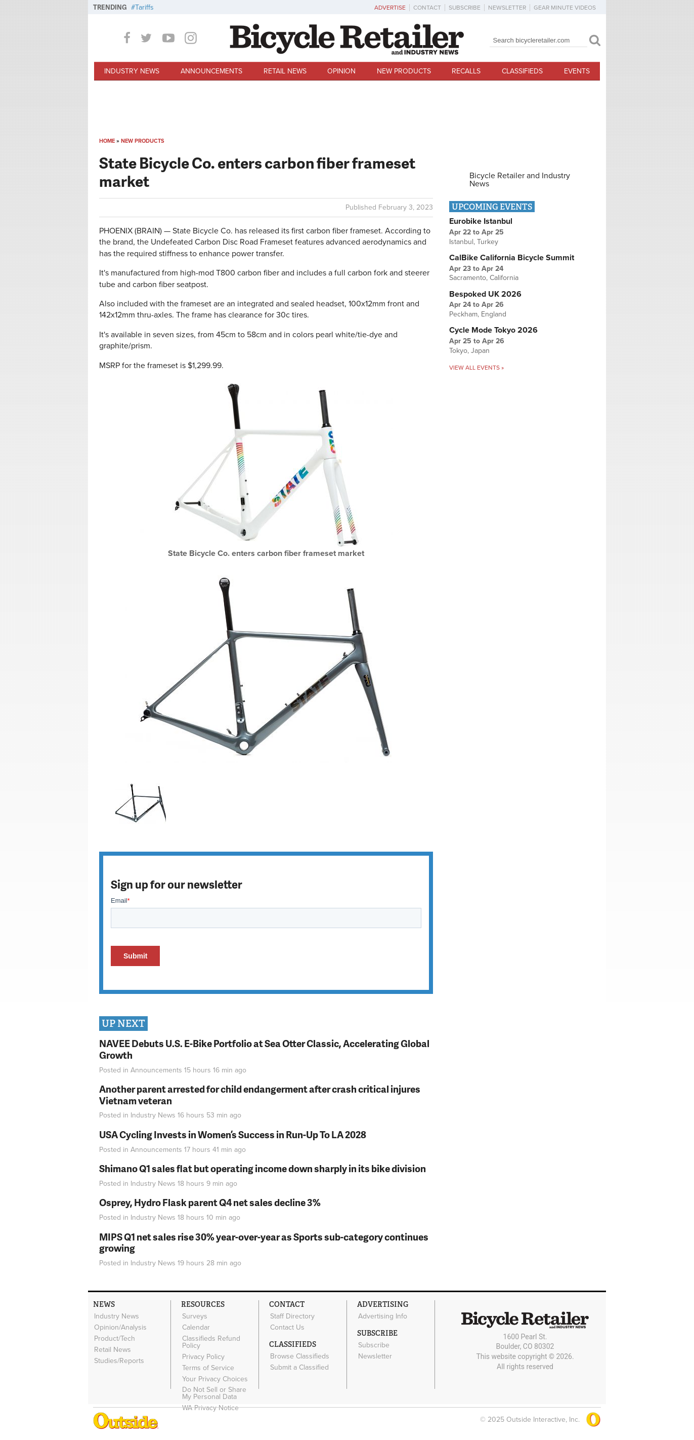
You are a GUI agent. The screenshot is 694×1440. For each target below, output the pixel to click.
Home (107, 141)
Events (577, 71)
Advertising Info (382, 1316)
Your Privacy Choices (214, 1376)
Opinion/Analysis (120, 1327)
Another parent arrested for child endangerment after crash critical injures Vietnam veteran (259, 1094)
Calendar (195, 1327)
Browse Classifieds (299, 1355)
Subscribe (465, 7)
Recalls (466, 71)
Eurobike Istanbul (480, 221)
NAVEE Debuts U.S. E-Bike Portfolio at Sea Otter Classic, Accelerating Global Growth (264, 1049)
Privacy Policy (203, 1355)
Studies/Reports (119, 1358)
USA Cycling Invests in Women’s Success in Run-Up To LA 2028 (232, 1134)
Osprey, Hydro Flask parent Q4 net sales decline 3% (210, 1202)
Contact (427, 7)
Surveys (194, 1316)
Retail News (285, 71)
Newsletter (507, 7)
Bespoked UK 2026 (485, 294)
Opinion (341, 71)
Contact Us (287, 1327)
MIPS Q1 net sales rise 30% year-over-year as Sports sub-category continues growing (263, 1242)
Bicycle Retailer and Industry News (519, 180)
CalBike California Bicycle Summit (511, 258)
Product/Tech (114, 1337)
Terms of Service (208, 1366)
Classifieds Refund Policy (211, 1340)
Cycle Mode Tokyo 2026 (493, 330)
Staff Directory (292, 1316)
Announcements (211, 71)
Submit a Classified (299, 1366)
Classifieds (522, 71)
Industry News (131, 71)
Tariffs (144, 7)
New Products (404, 71)
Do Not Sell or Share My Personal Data (219, 1389)
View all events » (476, 367)
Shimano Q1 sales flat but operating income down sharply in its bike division (262, 1168)
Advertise (390, 7)
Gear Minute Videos (565, 7)
